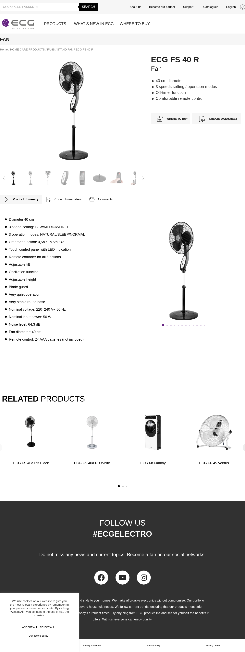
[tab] (21, 199)
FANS (51, 49)
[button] (3, 177)
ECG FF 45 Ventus (214, 463)
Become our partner (162, 6)
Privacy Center (213, 645)
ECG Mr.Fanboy (153, 463)
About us (135, 6)
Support (189, 7)
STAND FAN (65, 49)
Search (88, 6)
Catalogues (210, 6)
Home (4, 49)
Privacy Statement (92, 645)
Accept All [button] (30, 627)
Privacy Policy (153, 645)
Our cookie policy (38, 635)
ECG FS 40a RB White (92, 463)
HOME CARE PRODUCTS (27, 49)
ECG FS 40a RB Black (31, 463)
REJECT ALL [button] (47, 627)
